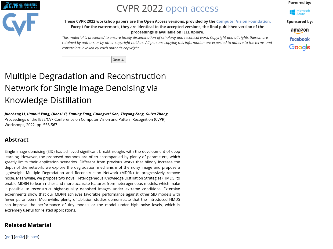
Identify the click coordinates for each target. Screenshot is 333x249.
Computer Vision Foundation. (243, 21)
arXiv (19, 236)
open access (192, 8)
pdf (9, 236)
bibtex (32, 236)
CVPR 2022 (139, 8)
